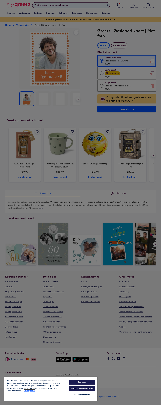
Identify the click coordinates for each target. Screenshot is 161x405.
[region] (50, 389)
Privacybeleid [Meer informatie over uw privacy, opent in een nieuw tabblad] (29, 391)
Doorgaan (82, 382)
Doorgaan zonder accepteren (81, 388)
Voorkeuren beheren (82, 394)
